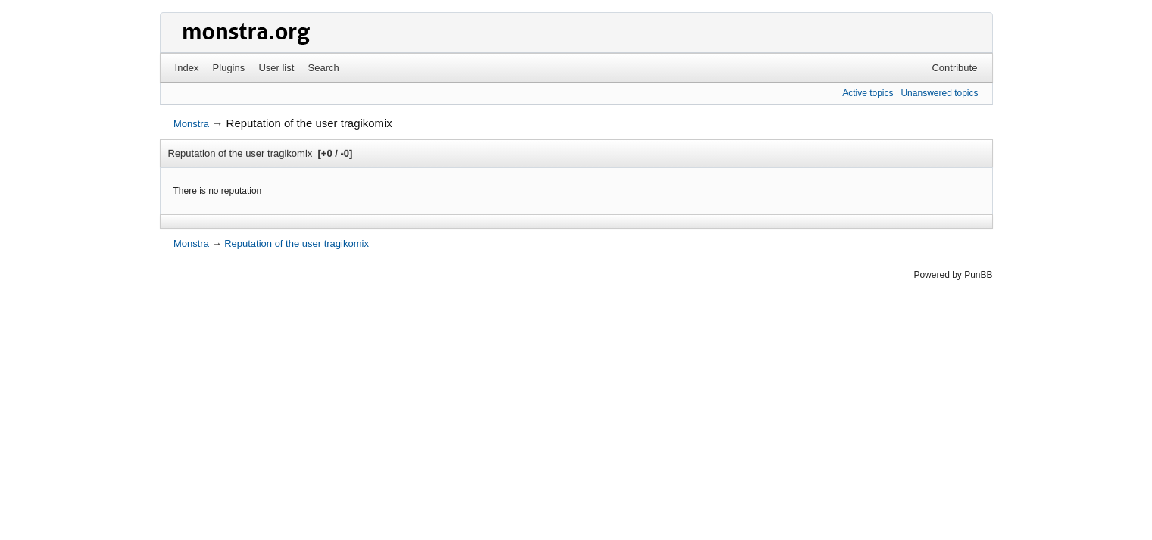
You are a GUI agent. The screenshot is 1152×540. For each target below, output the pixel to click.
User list (276, 67)
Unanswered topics (939, 93)
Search (323, 67)
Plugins (229, 67)
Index (187, 67)
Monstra (191, 124)
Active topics (867, 93)
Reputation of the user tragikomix (309, 123)
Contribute (954, 67)
